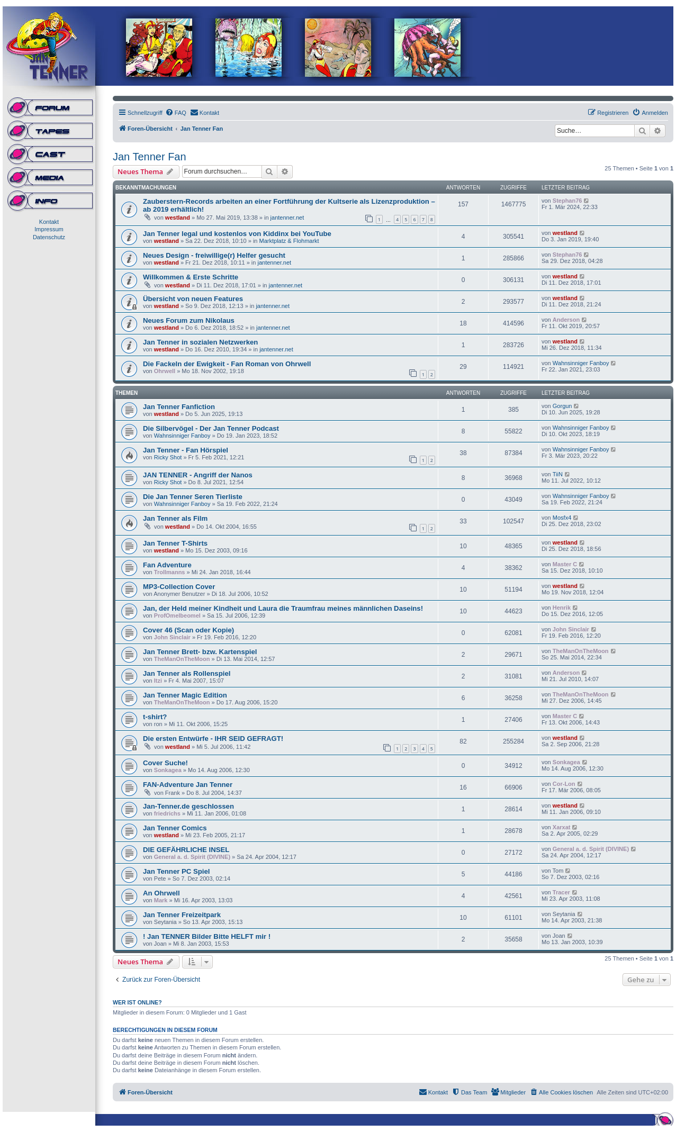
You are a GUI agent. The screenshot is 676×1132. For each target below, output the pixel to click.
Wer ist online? (137, 1002)
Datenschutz (49, 237)
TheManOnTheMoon (182, 659)
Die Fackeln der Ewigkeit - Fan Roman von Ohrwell (227, 364)
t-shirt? (155, 717)
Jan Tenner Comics (175, 828)
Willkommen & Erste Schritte (190, 277)
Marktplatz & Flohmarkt (289, 241)
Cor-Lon (564, 784)
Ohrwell (164, 371)
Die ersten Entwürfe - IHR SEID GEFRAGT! (213, 738)
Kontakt (49, 222)
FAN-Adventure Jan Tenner (187, 785)
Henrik (562, 607)
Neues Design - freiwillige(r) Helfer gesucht (214, 255)
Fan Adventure (167, 565)
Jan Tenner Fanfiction (179, 407)
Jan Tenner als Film (175, 518)
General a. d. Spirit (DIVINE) (192, 857)
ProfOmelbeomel (177, 615)
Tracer (561, 892)
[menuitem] (175, 112)
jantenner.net (287, 217)
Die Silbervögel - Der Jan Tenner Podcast (211, 428)
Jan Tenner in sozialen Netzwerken (200, 342)
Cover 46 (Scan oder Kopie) (188, 630)
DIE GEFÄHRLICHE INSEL (186, 850)
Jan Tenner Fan (149, 156)
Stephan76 (567, 200)
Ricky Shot (168, 457)
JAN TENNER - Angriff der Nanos (198, 475)
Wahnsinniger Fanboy (581, 363)
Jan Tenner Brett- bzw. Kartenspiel (200, 652)
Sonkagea (168, 770)
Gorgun (562, 406)
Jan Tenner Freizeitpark (182, 915)
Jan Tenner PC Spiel (176, 871)
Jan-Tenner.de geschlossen (188, 806)
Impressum (48, 229)
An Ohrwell (161, 893)
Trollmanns (169, 572)
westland (177, 217)
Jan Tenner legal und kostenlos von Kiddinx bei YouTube (237, 234)
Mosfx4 (562, 517)
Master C (565, 564)
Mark (161, 900)
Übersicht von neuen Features (193, 299)
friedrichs (167, 813)
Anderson (566, 319)
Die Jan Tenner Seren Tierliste (192, 497)
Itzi (158, 680)
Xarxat (562, 827)
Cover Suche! (165, 763)
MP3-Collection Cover (179, 587)
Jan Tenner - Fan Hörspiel (185, 450)
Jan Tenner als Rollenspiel (186, 673)
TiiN (558, 474)
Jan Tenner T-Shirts (175, 543)
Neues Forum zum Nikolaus (189, 320)
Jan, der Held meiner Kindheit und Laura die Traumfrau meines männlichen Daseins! (283, 608)
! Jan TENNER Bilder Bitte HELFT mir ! (207, 936)
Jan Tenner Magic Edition (185, 695)
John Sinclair (172, 637)
